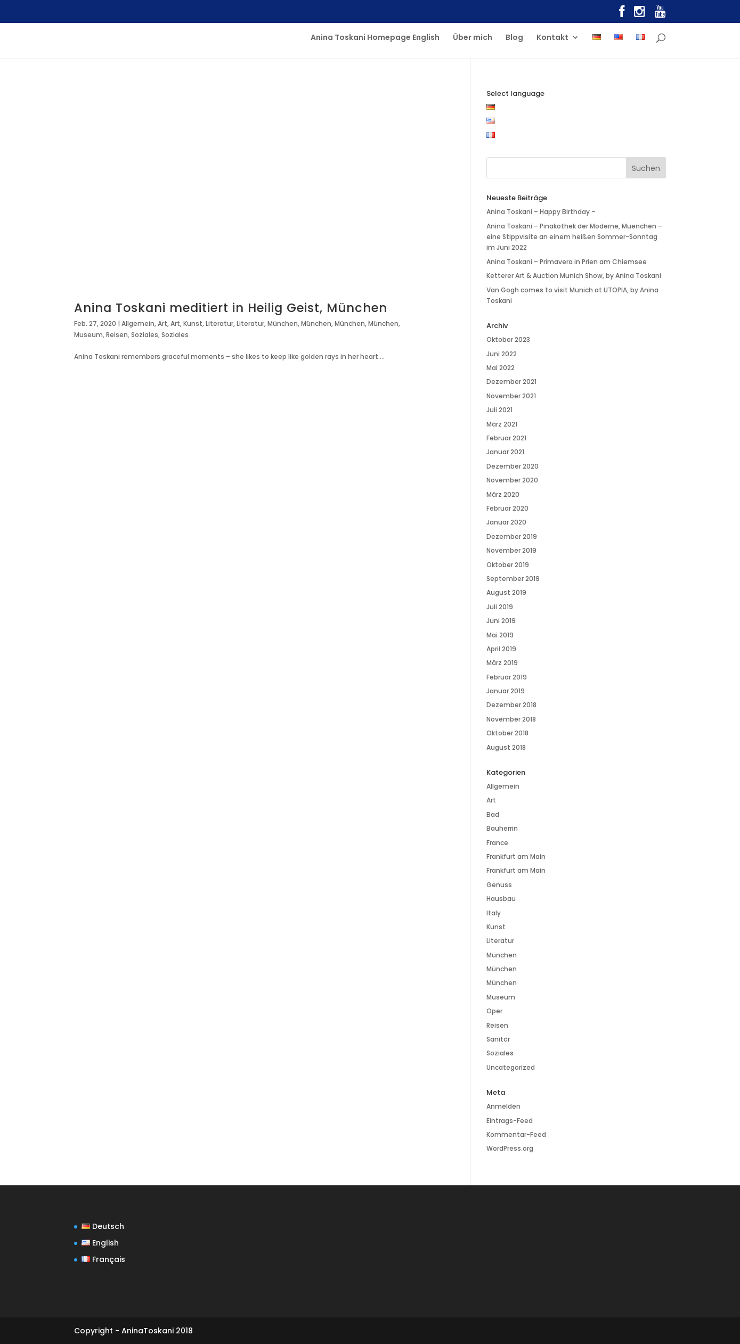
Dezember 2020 (512, 466)
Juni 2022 (501, 353)
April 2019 (501, 648)
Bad (492, 814)
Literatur (219, 323)
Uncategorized (510, 1067)
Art (162, 323)
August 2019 (506, 592)
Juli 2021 (499, 409)
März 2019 (502, 662)
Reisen (117, 334)
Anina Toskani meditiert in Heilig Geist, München (230, 307)
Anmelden (503, 1106)
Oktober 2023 (508, 339)
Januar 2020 (506, 522)
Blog (514, 38)
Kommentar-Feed (516, 1134)
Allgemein (137, 323)
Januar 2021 (505, 451)
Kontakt (552, 38)
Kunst (192, 323)
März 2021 (501, 424)
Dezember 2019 (511, 536)
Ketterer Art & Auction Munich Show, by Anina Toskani (573, 275)
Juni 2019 (501, 620)
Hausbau (501, 898)
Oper (494, 1010)
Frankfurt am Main (516, 856)
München (282, 323)
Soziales (144, 334)
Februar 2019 (506, 677)
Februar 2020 (507, 508)
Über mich (472, 38)
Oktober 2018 (507, 732)
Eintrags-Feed (509, 1120)
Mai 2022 (500, 367)
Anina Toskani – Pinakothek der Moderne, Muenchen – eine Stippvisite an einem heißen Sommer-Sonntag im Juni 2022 (574, 237)
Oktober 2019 (507, 564)
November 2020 (512, 480)
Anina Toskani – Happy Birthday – (541, 211)
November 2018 (511, 719)
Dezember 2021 (511, 381)
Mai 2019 (500, 635)
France (497, 842)
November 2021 (511, 395)
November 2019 (511, 550)
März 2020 (502, 494)
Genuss (499, 884)
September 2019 (513, 578)
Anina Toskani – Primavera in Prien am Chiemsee (566, 261)
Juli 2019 (499, 606)
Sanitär (498, 1039)
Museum (88, 334)
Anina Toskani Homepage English (375, 38)
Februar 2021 (506, 437)
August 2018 (506, 747)
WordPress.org (509, 1148)
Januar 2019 (505, 690)
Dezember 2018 (511, 704)
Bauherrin (502, 828)
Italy (493, 912)
